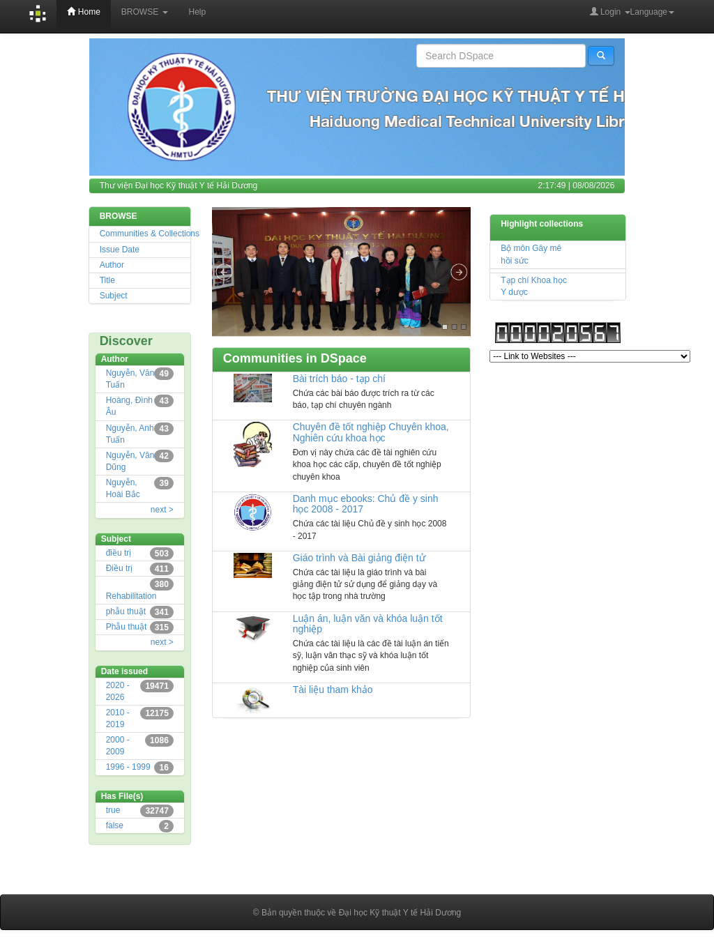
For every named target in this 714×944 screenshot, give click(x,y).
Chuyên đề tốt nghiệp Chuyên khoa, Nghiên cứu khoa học (371, 432)
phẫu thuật (126, 611)
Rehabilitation (131, 596)
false (114, 825)
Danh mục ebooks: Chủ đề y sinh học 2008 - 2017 (366, 504)
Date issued (124, 671)
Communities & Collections (149, 233)
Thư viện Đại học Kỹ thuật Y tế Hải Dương (179, 185)
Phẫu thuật (126, 627)
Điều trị (119, 568)
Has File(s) (122, 796)
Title (107, 280)
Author (112, 265)
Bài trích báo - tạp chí (339, 378)
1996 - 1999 (128, 767)
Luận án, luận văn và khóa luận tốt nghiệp (368, 623)
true (113, 810)
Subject (114, 295)
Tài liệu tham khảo (333, 689)
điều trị (119, 553)
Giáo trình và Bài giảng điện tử (359, 557)
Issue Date (119, 249)
